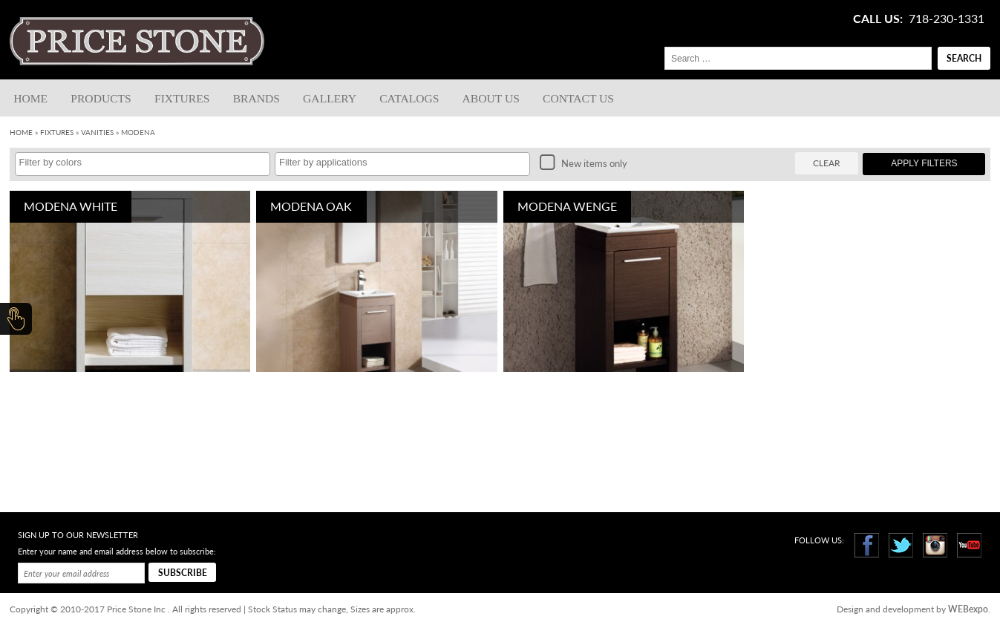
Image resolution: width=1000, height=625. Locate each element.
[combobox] (142, 164)
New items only (583, 163)
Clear (826, 162)
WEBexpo (968, 609)
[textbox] (146, 162)
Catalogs (409, 98)
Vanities (97, 132)
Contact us (578, 98)
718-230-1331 (946, 18)
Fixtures (182, 98)
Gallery (329, 98)
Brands (256, 98)
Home (30, 98)
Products (101, 98)
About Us (491, 98)
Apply (924, 163)
